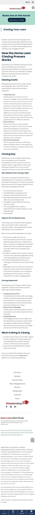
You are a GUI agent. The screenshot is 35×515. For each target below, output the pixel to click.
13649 (6, 424)
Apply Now (22, 512)
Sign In (27, 2)
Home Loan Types (17, 380)
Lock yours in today (17, 20)
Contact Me (17, 394)
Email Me (4, 512)
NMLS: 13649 (16, 489)
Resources (17, 387)
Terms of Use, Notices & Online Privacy (11, 430)
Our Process (17, 372)
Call (13, 512)
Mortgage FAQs (17, 391)
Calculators (17, 376)
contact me (22, 355)
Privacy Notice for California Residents (11, 434)
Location (31, 512)
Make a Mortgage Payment (17, 384)
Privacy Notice (29, 432)
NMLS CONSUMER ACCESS (21, 421)
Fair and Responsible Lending (16, 432)
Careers (17, 398)
